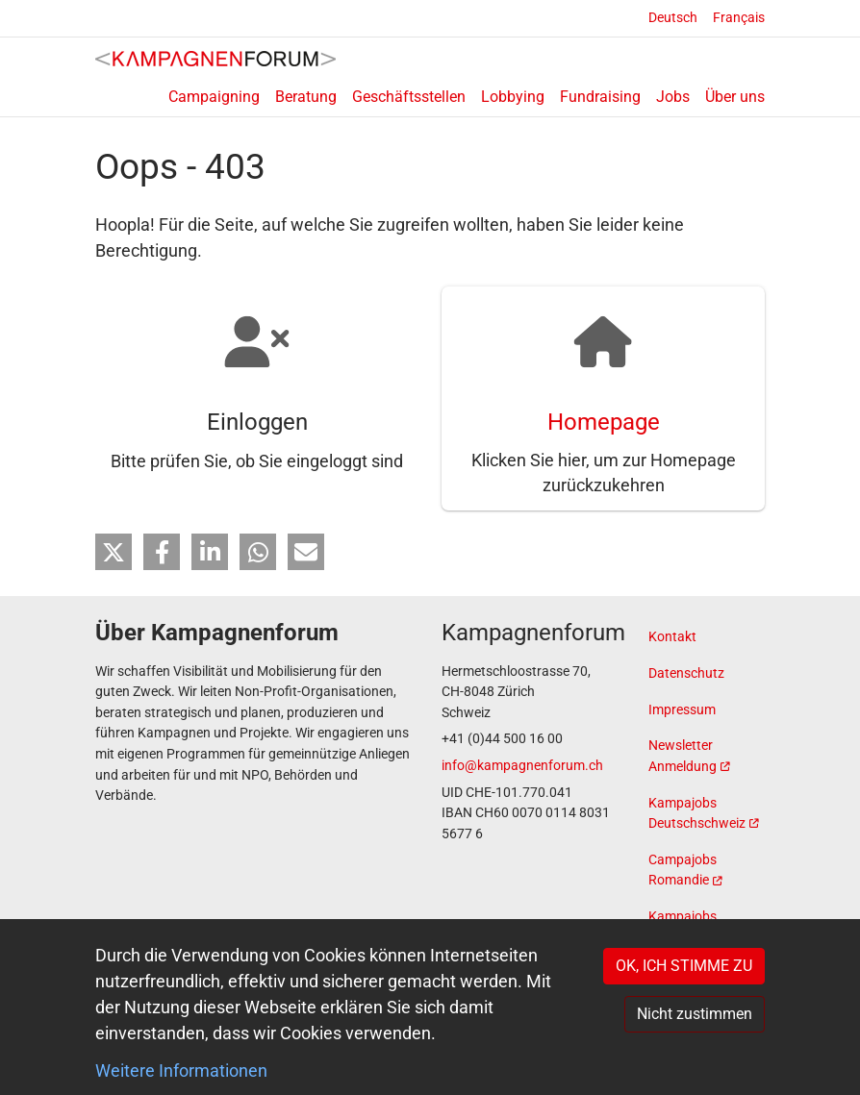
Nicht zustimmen (694, 1014)
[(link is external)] (706, 757)
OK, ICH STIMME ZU (684, 966)
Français (739, 18)
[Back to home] (215, 57)
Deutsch (672, 18)
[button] (113, 555)
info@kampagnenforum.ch (522, 767)
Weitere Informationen (181, 1070)
